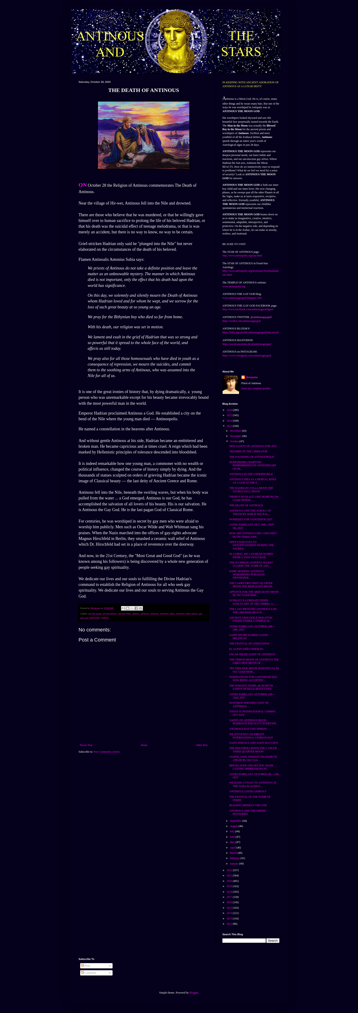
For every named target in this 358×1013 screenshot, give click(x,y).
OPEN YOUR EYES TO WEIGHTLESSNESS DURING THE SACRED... (251, 545)
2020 (230, 881)
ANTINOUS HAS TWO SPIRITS (248, 728)
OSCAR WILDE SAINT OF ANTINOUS (252, 654)
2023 (230, 426)
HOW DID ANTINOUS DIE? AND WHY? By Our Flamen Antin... (253, 535)
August (234, 826)
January (234, 863)
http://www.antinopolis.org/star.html (242, 255)
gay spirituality (92, 617)
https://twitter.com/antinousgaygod (241, 321)
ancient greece (110, 613)
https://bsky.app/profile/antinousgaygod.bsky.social (250, 332)
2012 (230, 923)
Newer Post (86, 745)
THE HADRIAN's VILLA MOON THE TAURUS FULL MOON (251, 489)
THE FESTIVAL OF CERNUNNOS (249, 643)
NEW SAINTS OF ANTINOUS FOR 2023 (252, 446)
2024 (230, 420)
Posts (85, 965)
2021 (230, 875)
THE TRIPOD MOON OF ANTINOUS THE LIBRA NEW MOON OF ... (254, 661)
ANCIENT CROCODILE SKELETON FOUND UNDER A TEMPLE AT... (250, 619)
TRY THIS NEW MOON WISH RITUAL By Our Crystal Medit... (254, 670)
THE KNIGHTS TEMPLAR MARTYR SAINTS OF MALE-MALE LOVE (251, 687)
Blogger (194, 992)
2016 (230, 902)
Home (144, 745)
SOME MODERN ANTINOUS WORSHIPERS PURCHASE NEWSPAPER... (247, 574)
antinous (154, 613)
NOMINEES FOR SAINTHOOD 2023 (250, 519)
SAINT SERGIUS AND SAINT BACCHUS (253, 742)
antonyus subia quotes (186, 613)
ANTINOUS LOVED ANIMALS (247, 791)
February (235, 858)
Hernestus (252, 377)
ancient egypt (94, 613)
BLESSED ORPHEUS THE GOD (248, 805)
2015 (230, 907)
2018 (230, 891)
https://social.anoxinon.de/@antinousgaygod (246, 344)
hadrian (104, 617)
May (233, 842)
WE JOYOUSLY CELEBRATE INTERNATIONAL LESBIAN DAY (251, 736)
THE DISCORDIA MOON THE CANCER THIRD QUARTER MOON (253, 749)
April (233, 847)
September (236, 820)
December (236, 430)
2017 (230, 897)
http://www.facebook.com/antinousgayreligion (247, 309)
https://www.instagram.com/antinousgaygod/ (246, 355)
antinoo (136, 613)
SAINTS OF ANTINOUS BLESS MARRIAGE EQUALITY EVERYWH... (253, 722)
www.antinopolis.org (233, 286)
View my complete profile (255, 388)
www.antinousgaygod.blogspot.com (242, 297)
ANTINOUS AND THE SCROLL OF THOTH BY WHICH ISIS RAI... (250, 512)
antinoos (145, 613)
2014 (230, 913)
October (235, 441)
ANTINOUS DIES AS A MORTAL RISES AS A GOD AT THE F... (252, 481)
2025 (230, 415)
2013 (230, 918)
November (236, 436)
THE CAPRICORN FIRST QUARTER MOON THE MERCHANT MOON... (251, 585)
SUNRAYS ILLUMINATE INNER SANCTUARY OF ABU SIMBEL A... (252, 602)
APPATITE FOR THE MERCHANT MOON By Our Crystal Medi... (254, 593)
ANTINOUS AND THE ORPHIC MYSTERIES (247, 812)
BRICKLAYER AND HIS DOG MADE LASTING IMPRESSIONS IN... (251, 767)
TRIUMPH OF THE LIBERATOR (248, 451)
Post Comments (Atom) (107, 751)
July (232, 831)
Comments (88, 972)
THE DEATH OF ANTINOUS (246, 505)
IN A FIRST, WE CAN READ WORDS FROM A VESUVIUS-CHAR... (251, 555)
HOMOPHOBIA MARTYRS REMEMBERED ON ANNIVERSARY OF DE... (252, 465)
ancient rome (124, 613)
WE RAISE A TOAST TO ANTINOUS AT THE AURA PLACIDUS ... (252, 784)
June (233, 836)
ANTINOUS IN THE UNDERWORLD (251, 474)
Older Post (202, 745)
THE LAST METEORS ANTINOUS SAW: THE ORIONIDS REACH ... (253, 610)
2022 (230, 870)
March (234, 852)
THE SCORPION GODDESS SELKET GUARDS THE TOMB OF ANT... (251, 564)
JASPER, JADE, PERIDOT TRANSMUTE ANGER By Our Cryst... (253, 758)
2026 (230, 410)
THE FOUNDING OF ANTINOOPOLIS (251, 456)
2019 (230, 886)
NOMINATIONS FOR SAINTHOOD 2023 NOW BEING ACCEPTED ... (253, 678)
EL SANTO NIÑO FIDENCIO (246, 649)
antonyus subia (167, 613)
